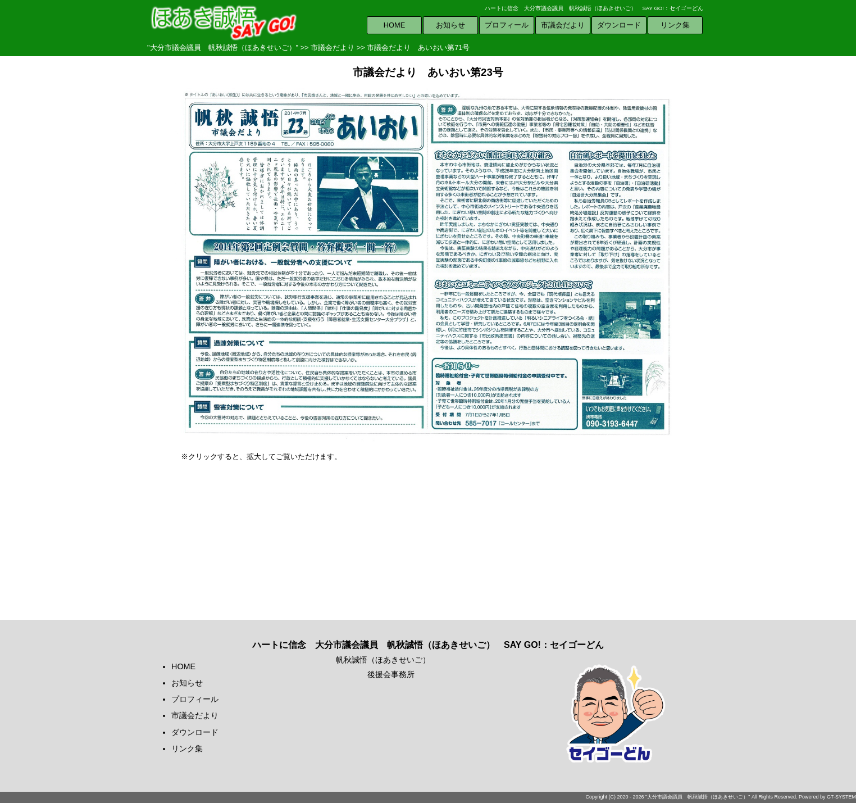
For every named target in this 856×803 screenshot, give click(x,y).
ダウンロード (619, 25)
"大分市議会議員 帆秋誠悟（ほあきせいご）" (222, 47)
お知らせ (450, 25)
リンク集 (675, 25)
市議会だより (563, 25)
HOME (394, 25)
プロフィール (507, 25)
